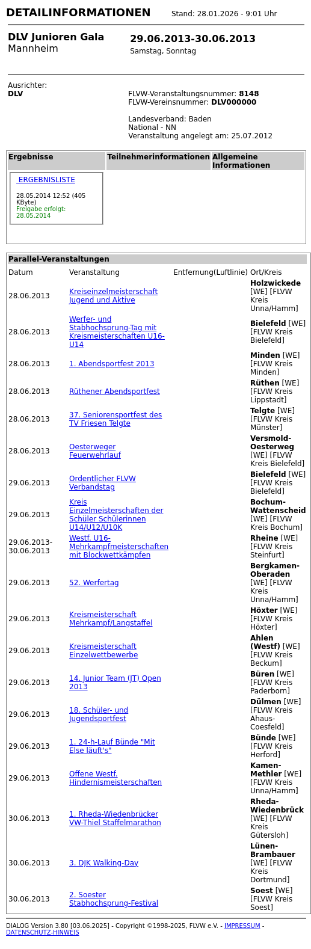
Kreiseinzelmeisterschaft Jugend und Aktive (113, 295)
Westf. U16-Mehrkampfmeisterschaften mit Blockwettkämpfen (118, 546)
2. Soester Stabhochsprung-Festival (113, 899)
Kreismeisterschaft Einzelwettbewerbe (103, 650)
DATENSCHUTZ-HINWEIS (42, 932)
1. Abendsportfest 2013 (111, 364)
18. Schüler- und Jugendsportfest (98, 714)
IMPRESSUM (242, 926)
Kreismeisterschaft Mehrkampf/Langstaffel (111, 618)
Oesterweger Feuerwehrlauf (95, 451)
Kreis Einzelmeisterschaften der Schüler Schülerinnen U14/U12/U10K (116, 515)
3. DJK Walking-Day (103, 863)
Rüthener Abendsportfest (114, 391)
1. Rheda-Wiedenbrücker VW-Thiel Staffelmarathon (115, 818)
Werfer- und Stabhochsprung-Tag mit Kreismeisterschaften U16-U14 (117, 332)
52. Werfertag (94, 583)
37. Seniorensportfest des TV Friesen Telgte (115, 419)
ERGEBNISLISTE (45, 180)
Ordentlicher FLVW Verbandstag (102, 483)
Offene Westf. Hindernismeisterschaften (115, 778)
